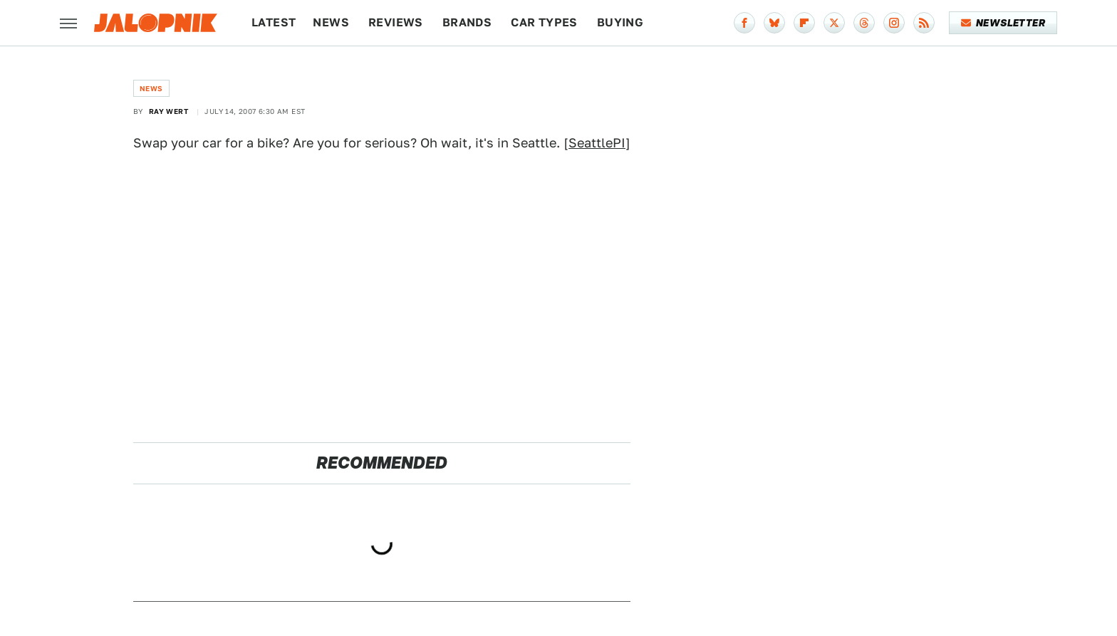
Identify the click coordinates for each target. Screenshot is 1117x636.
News (331, 22)
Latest (273, 22)
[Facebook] (744, 22)
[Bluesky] (774, 22)
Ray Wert (168, 111)
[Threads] (864, 22)
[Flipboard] (804, 22)
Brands (467, 22)
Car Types (544, 22)
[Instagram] (894, 22)
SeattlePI (596, 142)
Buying (620, 22)
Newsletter (1003, 23)
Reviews (395, 22)
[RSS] (924, 22)
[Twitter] (834, 22)
